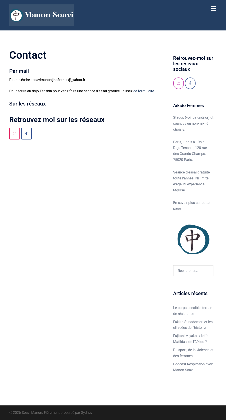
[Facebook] (190, 83)
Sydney (86, 413)
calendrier (200, 117)
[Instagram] (14, 133)
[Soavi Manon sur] (202, 83)
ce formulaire (143, 91)
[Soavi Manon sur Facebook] (26, 133)
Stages (179, 117)
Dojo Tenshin (183, 148)
